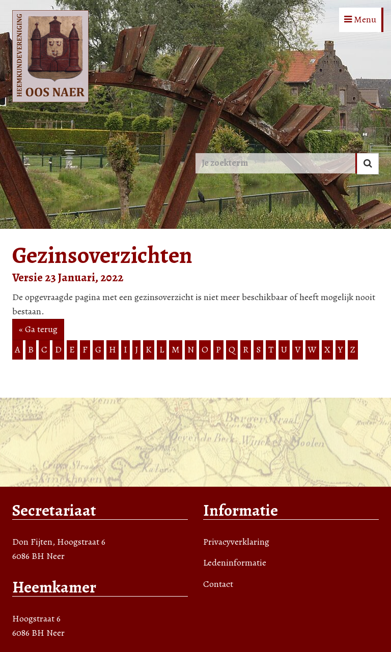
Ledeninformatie (234, 562)
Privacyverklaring (236, 542)
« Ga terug (38, 329)
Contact (218, 584)
